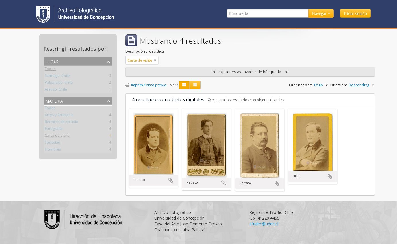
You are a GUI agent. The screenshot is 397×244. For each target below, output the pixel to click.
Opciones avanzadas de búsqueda (250, 71)
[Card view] (184, 85)
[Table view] (195, 85)
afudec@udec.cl (263, 224)
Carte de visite (57, 136)
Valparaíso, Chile (59, 83)
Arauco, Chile (56, 90)
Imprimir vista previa (145, 84)
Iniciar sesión (355, 13)
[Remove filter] (155, 60)
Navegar (319, 13)
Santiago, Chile (57, 76)
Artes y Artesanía (59, 115)
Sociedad (52, 143)
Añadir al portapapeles (171, 180)
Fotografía (53, 129)
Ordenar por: (300, 84)
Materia (54, 100)
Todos (50, 69)
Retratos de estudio (61, 122)
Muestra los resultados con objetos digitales (246, 99)
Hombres (53, 150)
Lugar (52, 61)
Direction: (338, 84)
